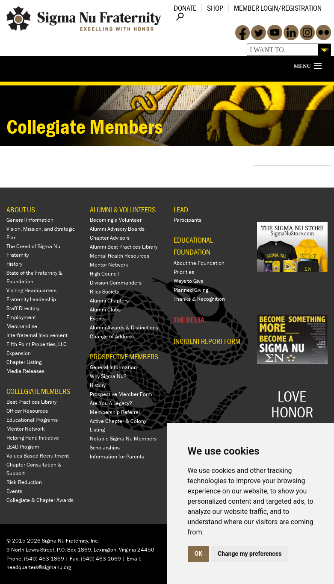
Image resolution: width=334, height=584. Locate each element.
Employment (21, 317)
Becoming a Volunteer (116, 219)
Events (14, 491)
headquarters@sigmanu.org (38, 567)
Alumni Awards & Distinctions (124, 327)
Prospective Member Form (121, 394)
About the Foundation (199, 263)
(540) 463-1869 (44, 558)
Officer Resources (27, 410)
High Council (104, 273)
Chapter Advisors (110, 237)
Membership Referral (115, 412)
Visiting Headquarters (31, 290)
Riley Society (104, 291)
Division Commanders (116, 282)
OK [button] (199, 553)
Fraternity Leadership (31, 299)
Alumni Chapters (109, 300)
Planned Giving (191, 289)
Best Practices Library (31, 401)
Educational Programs (32, 419)
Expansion (18, 353)
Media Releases (25, 371)
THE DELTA (189, 320)
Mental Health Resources (119, 255)
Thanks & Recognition (199, 298)
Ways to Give (189, 281)
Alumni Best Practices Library (123, 246)
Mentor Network (25, 428)
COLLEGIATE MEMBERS (38, 391)
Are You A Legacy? (111, 403)
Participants (187, 219)
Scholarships (105, 447)
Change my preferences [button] (249, 553)
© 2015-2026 (23, 540)
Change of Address (112, 336)
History (14, 263)
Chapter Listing (23, 362)
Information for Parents (117, 456)
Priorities (184, 272)
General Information (29, 219)
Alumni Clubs (105, 309)
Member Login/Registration (278, 8)
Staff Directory (22, 308)
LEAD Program (22, 446)
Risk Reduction (24, 482)
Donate (185, 8)
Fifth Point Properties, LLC (36, 344)
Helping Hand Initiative (32, 437)
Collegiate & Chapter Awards (40, 500)
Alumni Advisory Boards (117, 228)
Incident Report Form (207, 341)
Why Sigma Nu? (108, 376)
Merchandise (21, 326)
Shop (215, 8)
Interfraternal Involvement (37, 335)
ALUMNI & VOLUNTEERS (123, 209)
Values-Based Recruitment (37, 455)
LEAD (181, 209)
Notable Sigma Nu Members (123, 438)
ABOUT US (20, 209)
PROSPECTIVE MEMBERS (124, 356)
